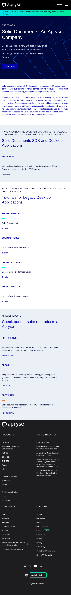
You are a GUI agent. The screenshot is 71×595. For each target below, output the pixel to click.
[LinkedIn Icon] (40, 566)
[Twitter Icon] (30, 566)
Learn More (10, 67)
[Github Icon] (25, 566)
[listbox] (38, 575)
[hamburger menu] (66, 4)
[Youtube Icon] (35, 566)
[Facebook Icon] (46, 566)
